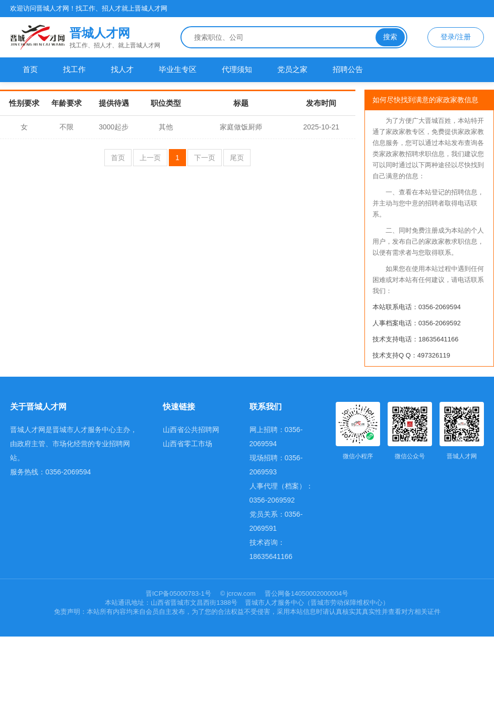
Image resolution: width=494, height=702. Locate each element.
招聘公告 (348, 69)
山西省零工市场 (187, 444)
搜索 (390, 37)
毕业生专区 (178, 69)
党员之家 (292, 69)
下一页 (204, 158)
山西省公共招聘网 (191, 430)
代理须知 (237, 69)
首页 (30, 69)
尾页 (237, 158)
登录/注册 (456, 37)
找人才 (122, 69)
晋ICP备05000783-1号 (179, 593)
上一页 (150, 158)
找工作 (74, 69)
